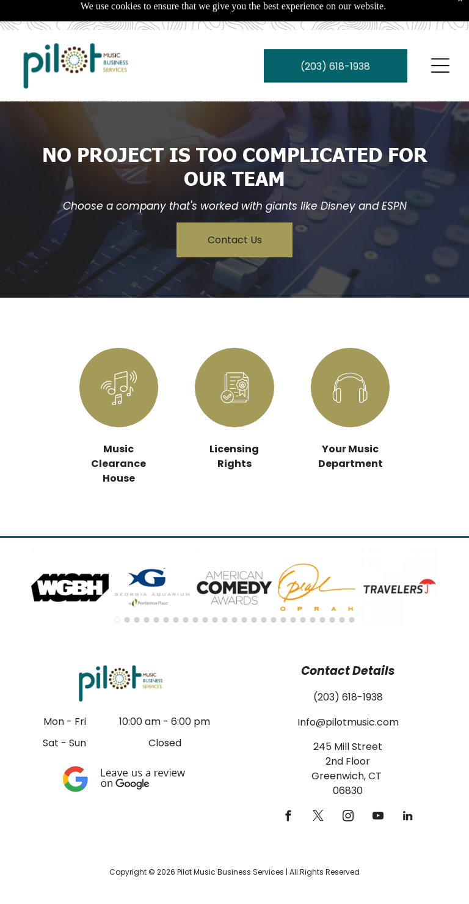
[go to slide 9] (195, 589)
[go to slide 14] (244, 589)
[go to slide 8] (185, 589)
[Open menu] (440, 35)
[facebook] (288, 787)
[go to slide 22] (322, 589)
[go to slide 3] (136, 589)
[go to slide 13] (234, 589)
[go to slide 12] (224, 589)
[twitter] (318, 787)
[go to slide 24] (342, 589)
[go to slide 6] (166, 589)
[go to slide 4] (146, 589)
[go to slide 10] (205, 589)
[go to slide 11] (215, 589)
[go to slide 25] (351, 589)
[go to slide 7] (175, 589)
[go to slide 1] (117, 589)
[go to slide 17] (273, 589)
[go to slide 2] (127, 589)
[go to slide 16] (263, 589)
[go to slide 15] (254, 589)
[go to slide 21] (312, 589)
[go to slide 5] (156, 589)
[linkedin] (407, 787)
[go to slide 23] (332, 589)
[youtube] (377, 787)
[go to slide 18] (283, 589)
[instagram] (348, 787)
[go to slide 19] (293, 589)
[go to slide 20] (302, 589)
